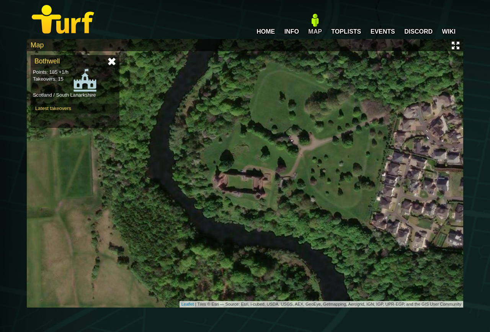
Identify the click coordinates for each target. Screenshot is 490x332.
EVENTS (383, 31)
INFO (291, 31)
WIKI (449, 31)
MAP (315, 31)
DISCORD (418, 31)
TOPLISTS (346, 31)
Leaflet (187, 304)
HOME (265, 31)
